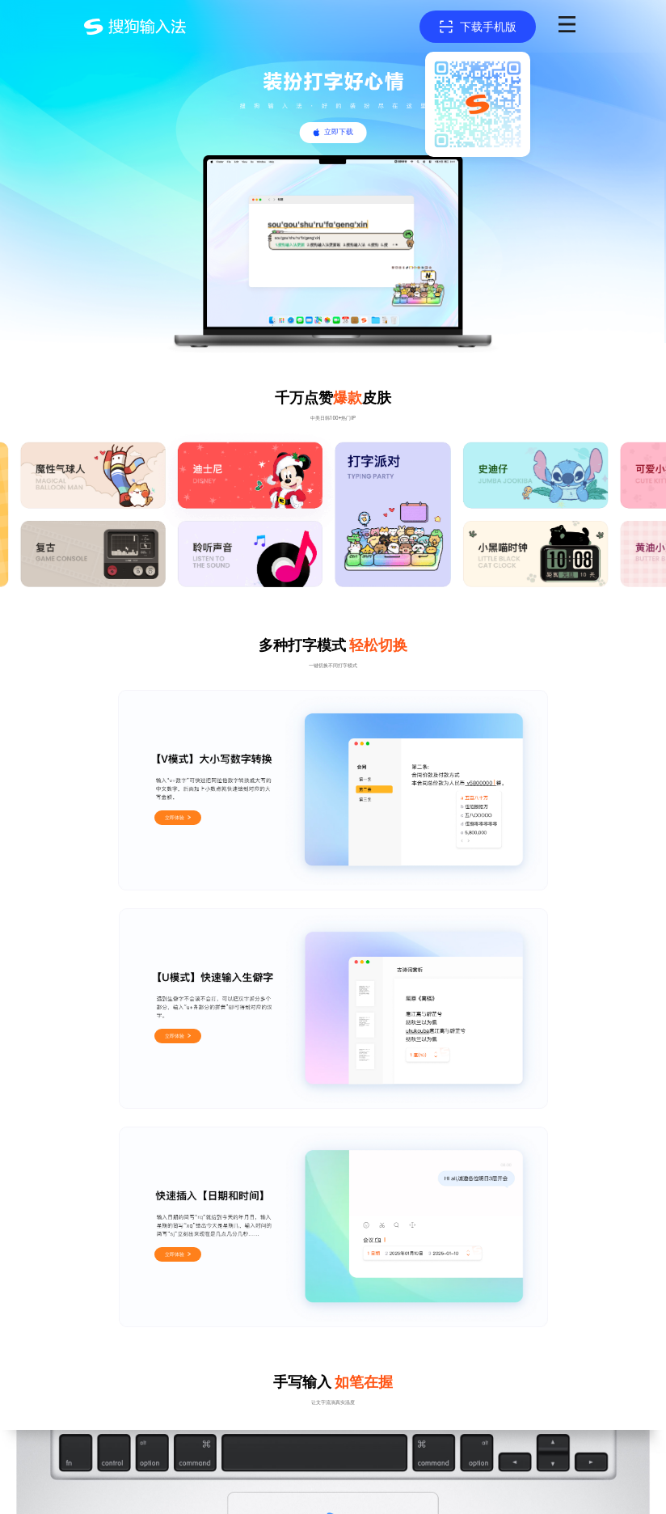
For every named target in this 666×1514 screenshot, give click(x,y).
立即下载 (338, 132)
